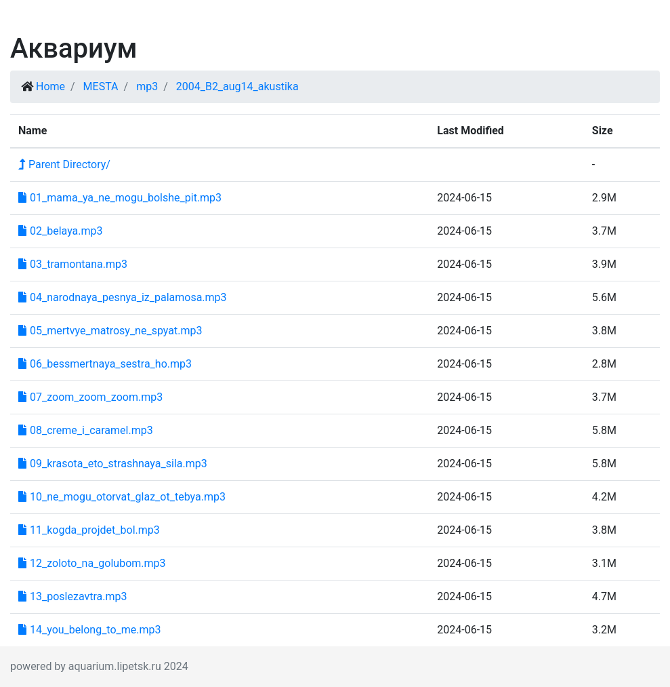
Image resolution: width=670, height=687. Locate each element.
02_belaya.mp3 (60, 230)
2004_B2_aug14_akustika (237, 86)
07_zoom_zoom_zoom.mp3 (90, 397)
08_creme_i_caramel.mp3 (85, 430)
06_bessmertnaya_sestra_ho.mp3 (105, 363)
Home (50, 86)
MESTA (101, 86)
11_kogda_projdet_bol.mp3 (89, 530)
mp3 (147, 86)
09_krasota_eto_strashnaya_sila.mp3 (112, 463)
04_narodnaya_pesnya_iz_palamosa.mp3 (122, 297)
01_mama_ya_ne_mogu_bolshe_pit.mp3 (120, 197)
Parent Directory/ (64, 164)
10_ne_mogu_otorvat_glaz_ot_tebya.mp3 (122, 496)
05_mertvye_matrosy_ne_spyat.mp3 (110, 330)
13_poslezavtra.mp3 (72, 596)
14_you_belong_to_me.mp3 (89, 629)
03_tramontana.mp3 (72, 264)
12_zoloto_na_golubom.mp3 (92, 563)
